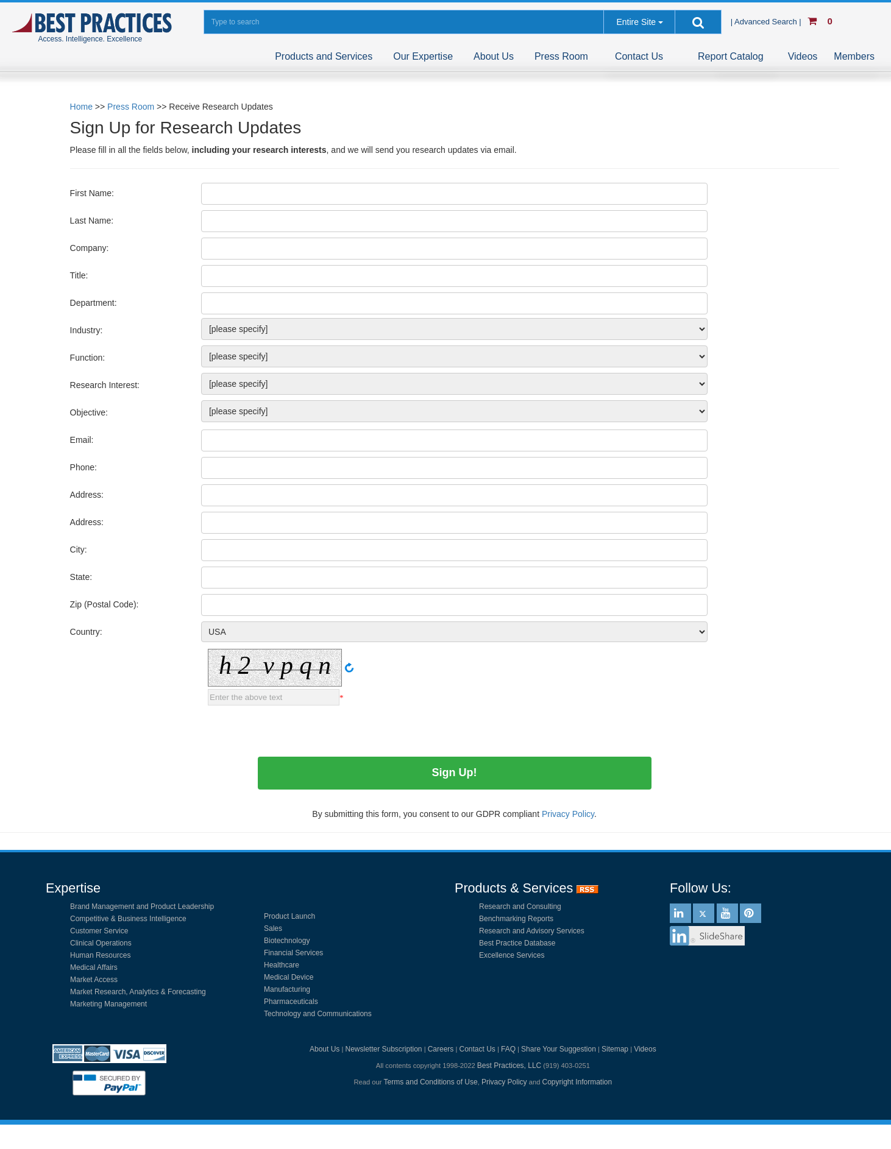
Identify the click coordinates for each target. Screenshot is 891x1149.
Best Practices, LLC (509, 1065)
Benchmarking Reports (516, 918)
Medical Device (288, 977)
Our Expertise (423, 56)
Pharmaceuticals (291, 1001)
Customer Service (99, 931)
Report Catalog (731, 56)
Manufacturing (287, 989)
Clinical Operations (101, 943)
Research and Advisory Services (531, 931)
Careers (441, 1049)
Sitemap (615, 1049)
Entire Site (636, 22)
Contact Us (639, 56)
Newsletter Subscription (383, 1049)
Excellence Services (511, 955)
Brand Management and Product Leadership (142, 906)
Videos (803, 56)
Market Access (94, 979)
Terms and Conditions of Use (431, 1082)
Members (854, 56)
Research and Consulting (520, 906)
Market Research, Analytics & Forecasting (138, 992)
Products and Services (323, 56)
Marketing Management (108, 1004)
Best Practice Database (517, 943)
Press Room (561, 56)
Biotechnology (287, 940)
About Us (494, 56)
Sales (273, 928)
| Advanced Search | (767, 21)
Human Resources (100, 955)
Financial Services (293, 953)
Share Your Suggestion (558, 1049)
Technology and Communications (318, 1013)
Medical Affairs (94, 967)
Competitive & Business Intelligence (128, 918)
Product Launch (289, 916)
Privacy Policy (504, 1082)
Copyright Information (577, 1082)
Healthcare (281, 965)
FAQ (508, 1049)
